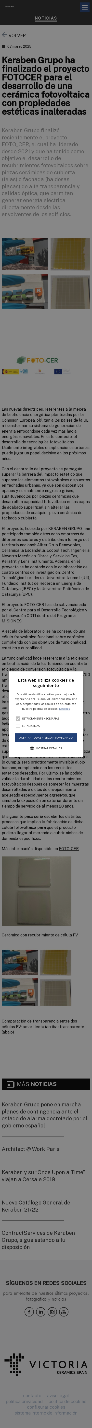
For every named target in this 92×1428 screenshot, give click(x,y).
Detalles (64, 708)
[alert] (46, 714)
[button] (46, 714)
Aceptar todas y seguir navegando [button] (46, 737)
